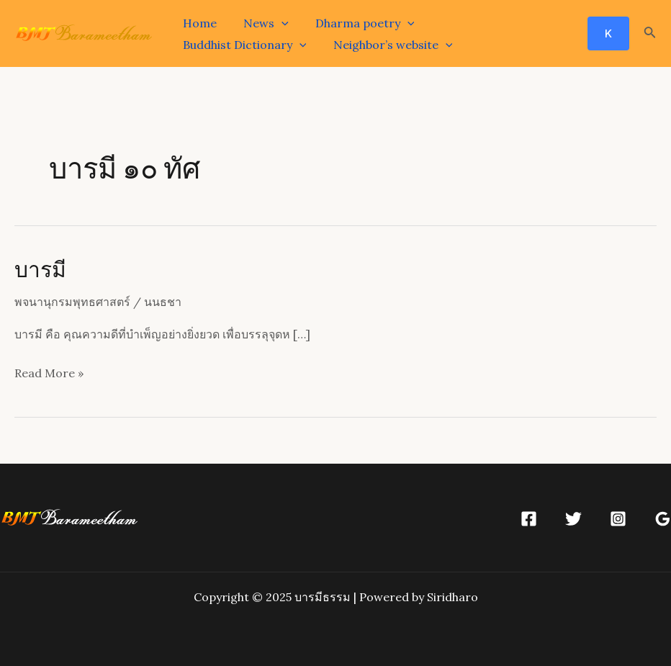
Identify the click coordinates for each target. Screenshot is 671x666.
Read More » (49, 371)
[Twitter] (573, 518)
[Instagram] (618, 518)
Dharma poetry (355, 23)
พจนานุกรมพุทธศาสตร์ (72, 301)
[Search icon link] (650, 33)
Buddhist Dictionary (489, 23)
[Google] (662, 518)
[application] (276, 23)
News (260, 23)
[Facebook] (529, 518)
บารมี (40, 269)
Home (198, 23)
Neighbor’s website (240, 44)
